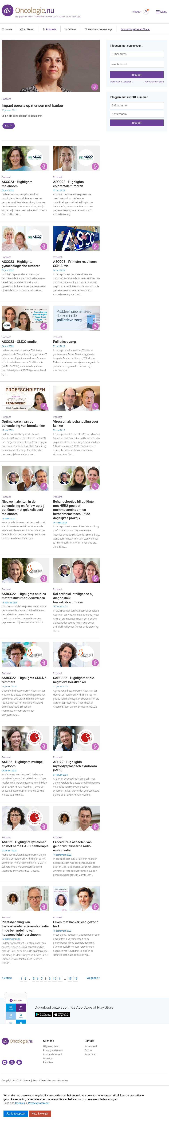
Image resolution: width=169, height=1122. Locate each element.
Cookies (20, 1103)
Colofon (89, 1050)
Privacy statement (53, 1050)
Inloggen (136, 11)
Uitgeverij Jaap (51, 1046)
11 (60, 978)
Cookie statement (52, 1054)
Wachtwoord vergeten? (121, 81)
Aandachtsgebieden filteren (135, 29)
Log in (8, 125)
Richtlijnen (48, 1062)
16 (75, 978)
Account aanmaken (154, 81)
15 (70, 978)
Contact (89, 1041)
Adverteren (90, 1054)
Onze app (48, 1058)
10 (54, 978)
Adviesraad (91, 1046)
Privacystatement (38, 1103)
